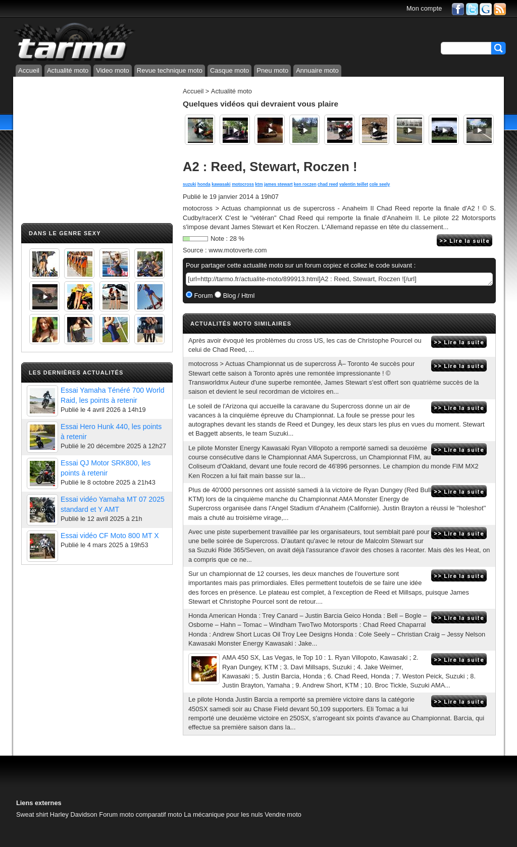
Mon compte (424, 8)
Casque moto (229, 70)
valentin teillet (353, 184)
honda (204, 184)
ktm (259, 184)
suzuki (189, 184)
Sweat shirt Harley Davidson (56, 814)
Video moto (112, 70)
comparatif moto (159, 814)
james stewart (278, 184)
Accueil (28, 70)
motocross (243, 184)
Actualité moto (67, 70)
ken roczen (305, 184)
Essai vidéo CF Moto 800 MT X (110, 536)
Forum (202, 295)
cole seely (379, 184)
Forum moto (116, 814)
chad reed (328, 184)
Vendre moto (283, 814)
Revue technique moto (169, 70)
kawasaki (221, 184)
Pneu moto (272, 70)
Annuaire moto (317, 70)
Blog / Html (237, 295)
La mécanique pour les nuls (223, 814)
